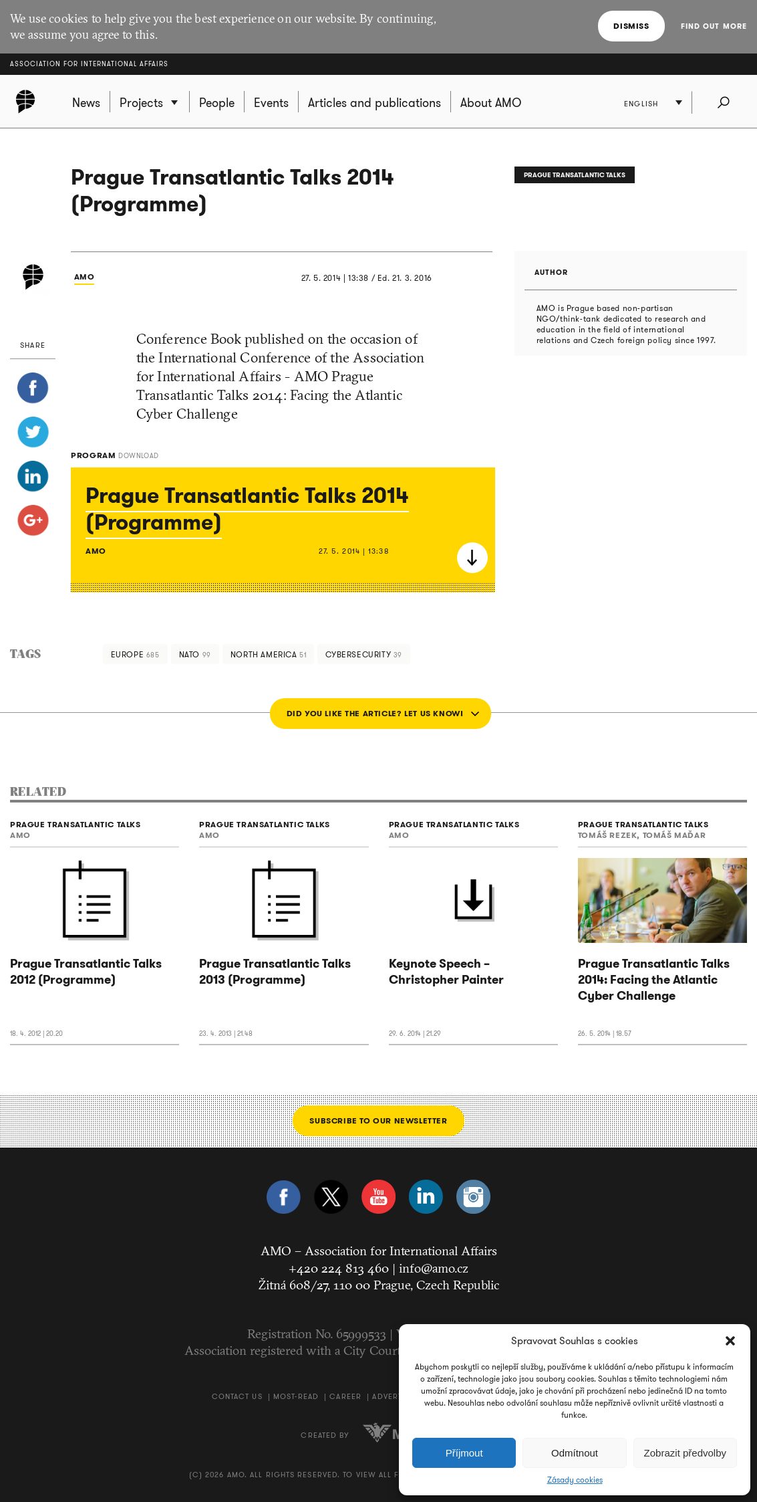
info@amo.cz (433, 1268)
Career (345, 1396)
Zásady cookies (575, 1480)
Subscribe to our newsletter (378, 1120)
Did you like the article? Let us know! (375, 713)
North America (269, 654)
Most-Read (296, 1396)
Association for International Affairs (89, 64)
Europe (135, 654)
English (641, 103)
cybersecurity (363, 654)
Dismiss (631, 25)
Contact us (237, 1396)
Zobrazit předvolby (685, 1453)
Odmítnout (574, 1453)
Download (472, 557)
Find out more (714, 26)
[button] (730, 1341)
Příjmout (464, 1453)
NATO (195, 654)
